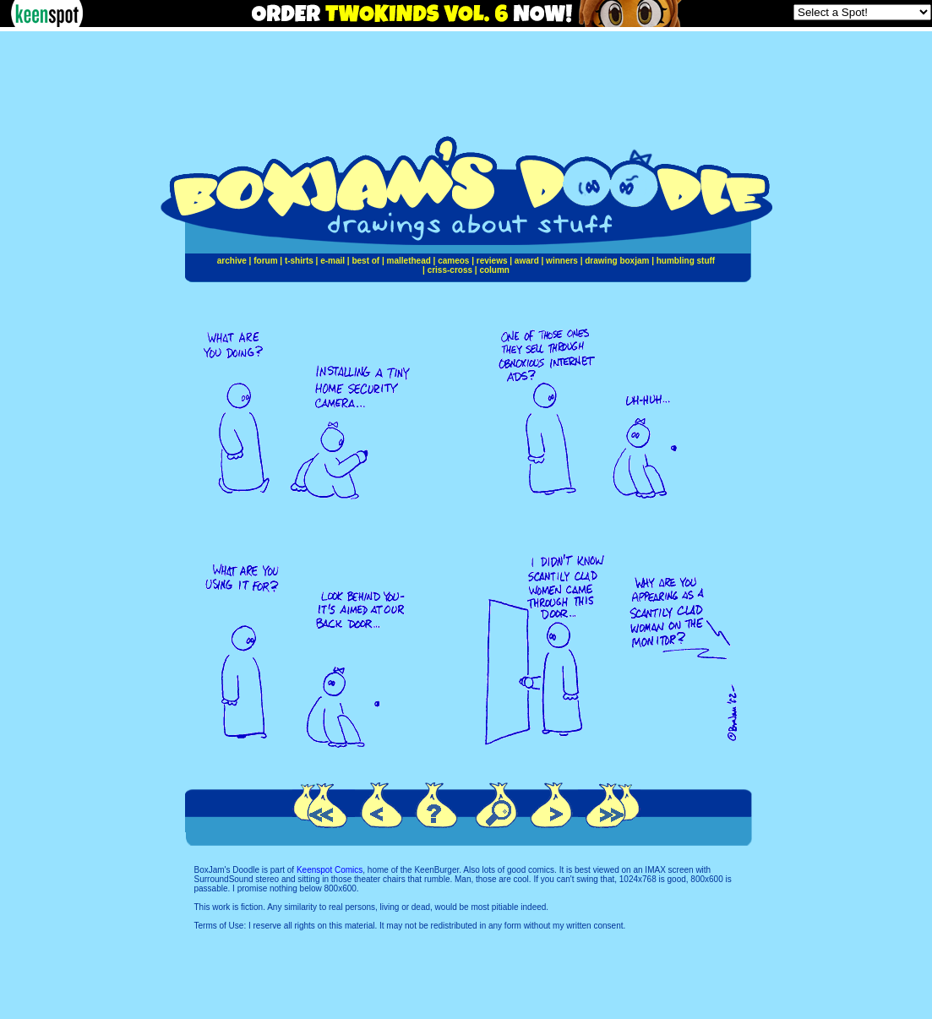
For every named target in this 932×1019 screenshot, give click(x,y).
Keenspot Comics (329, 870)
